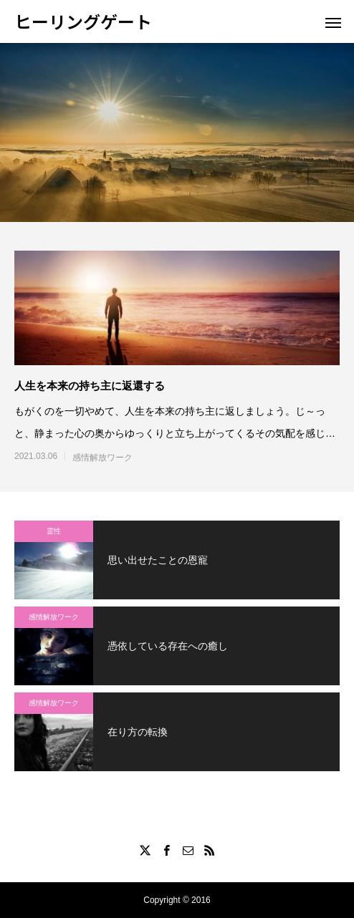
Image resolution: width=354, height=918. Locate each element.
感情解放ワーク (102, 458)
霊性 (54, 531)
